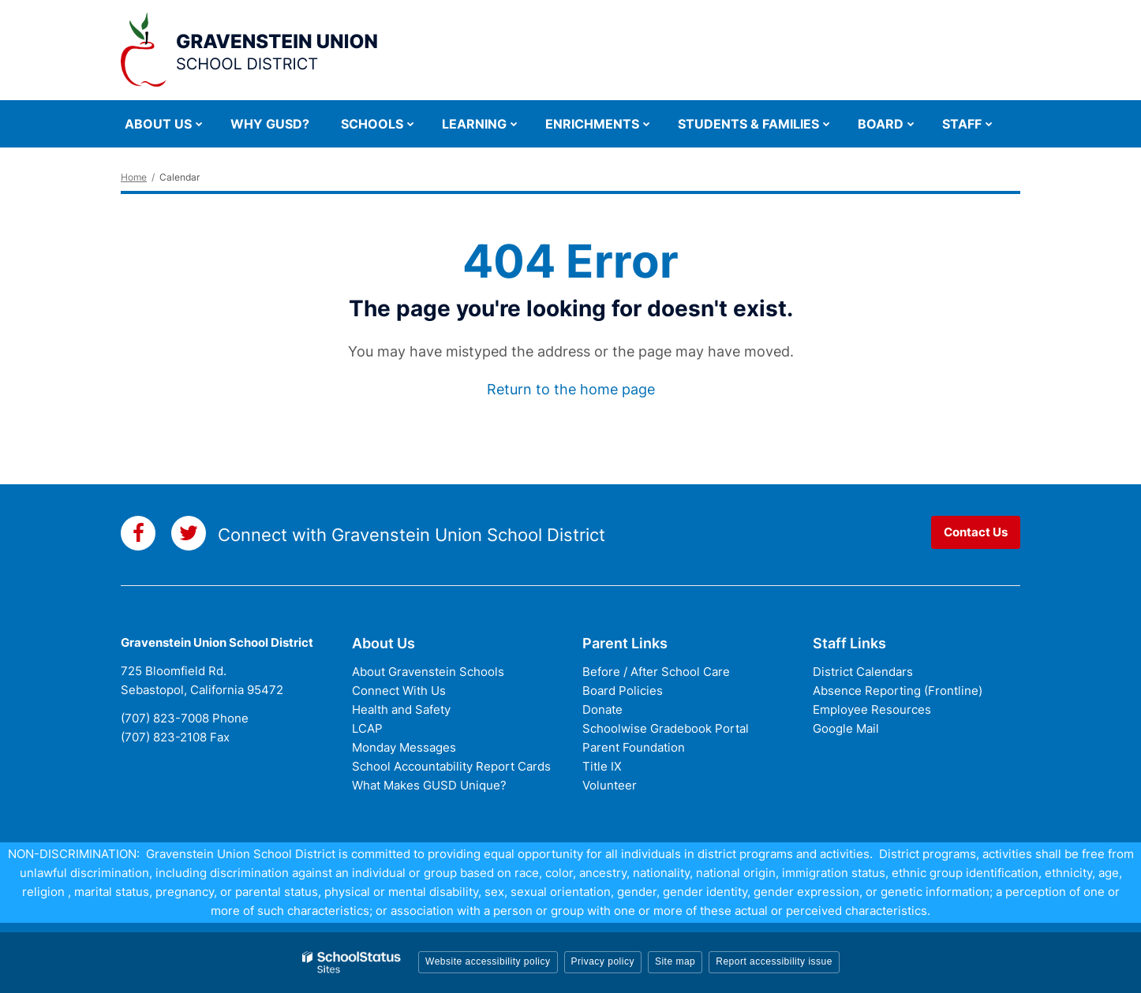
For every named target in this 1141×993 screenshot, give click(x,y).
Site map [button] (675, 961)
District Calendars (863, 671)
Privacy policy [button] (602, 961)
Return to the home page (571, 389)
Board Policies (622, 690)
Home (134, 177)
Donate (602, 709)
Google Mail (846, 728)
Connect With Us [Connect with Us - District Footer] (399, 690)
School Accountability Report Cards (451, 766)
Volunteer (609, 785)
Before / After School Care (656, 671)
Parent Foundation (633, 747)
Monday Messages (404, 747)
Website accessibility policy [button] (488, 961)
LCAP (367, 728)
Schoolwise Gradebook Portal (665, 728)
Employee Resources (872, 709)
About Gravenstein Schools (428, 671)
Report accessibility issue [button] (774, 961)
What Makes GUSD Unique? (429, 785)
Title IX (602, 766)
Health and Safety (401, 709)
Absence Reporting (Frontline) (897, 690)
